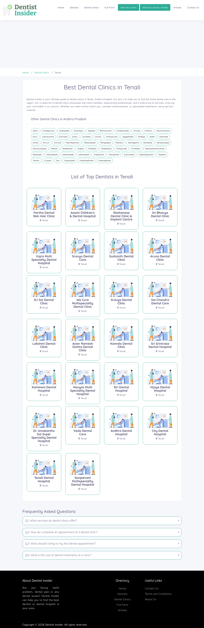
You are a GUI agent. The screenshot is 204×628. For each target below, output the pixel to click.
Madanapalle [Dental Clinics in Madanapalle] (90, 142)
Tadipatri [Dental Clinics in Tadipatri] (162, 154)
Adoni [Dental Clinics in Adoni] (35, 130)
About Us (150, 599)
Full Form (110, 7)
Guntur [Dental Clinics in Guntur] (98, 136)
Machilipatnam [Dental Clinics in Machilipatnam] (72, 142)
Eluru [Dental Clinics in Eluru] (35, 136)
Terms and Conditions (158, 593)
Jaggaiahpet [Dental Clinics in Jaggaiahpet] (128, 136)
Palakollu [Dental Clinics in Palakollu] (92, 148)
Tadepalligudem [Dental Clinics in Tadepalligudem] (146, 154)
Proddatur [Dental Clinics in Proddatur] (136, 148)
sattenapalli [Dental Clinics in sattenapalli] (84, 154)
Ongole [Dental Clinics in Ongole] (80, 148)
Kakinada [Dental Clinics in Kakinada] (164, 136)
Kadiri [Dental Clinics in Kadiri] (152, 136)
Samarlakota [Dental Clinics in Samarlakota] (52, 154)
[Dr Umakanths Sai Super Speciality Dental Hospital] (44, 430)
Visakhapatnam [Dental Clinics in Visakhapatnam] (86, 160)
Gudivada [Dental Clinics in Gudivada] (63, 136)
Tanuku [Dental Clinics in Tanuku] (36, 160)
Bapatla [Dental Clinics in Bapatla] (91, 130)
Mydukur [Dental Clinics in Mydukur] (120, 142)
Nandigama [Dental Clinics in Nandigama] (133, 142)
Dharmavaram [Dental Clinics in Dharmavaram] (163, 130)
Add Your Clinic (128, 7)
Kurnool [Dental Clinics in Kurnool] (57, 142)
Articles (178, 7)
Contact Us (193, 7)
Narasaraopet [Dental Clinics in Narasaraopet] (163, 142)
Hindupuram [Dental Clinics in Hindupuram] (112, 136)
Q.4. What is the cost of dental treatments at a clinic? (58, 555)
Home (61, 7)
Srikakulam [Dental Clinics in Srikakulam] (99, 154)
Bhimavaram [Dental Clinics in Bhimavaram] (106, 130)
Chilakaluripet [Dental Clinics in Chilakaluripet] (122, 130)
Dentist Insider (54, 624)
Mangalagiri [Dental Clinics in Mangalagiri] (105, 142)
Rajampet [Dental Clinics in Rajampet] (37, 154)
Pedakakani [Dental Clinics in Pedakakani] (106, 148)
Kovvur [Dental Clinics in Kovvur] (46, 142)
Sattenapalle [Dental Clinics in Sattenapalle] (68, 154)
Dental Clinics (91, 7)
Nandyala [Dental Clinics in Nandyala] (147, 142)
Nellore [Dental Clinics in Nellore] (54, 148)
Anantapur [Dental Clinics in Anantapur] (79, 130)
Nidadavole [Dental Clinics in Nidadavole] (67, 148)
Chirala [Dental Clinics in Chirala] (137, 130)
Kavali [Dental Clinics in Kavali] (35, 142)
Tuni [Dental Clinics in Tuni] (58, 160)
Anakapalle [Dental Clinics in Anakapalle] (64, 130)
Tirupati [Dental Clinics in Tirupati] (47, 160)
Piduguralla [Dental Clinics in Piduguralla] (121, 148)
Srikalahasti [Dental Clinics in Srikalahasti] (114, 154)
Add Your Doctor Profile (155, 7)
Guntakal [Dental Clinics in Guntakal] (86, 136)
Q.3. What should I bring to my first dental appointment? (60, 543)
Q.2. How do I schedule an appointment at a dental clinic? (61, 532)
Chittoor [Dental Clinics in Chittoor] (148, 130)
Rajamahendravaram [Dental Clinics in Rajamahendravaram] (155, 148)
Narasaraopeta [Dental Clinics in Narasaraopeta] (40, 148)
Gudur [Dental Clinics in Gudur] (75, 136)
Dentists (74, 7)
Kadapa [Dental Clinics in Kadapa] (141, 136)
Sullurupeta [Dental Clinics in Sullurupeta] (129, 154)
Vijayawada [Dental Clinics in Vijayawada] (69, 160)
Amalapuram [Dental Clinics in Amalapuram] (49, 130)
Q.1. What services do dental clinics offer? (51, 520)
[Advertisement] (102, 44)
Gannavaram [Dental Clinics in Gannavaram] (48, 136)
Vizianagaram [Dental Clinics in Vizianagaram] (104, 160)
